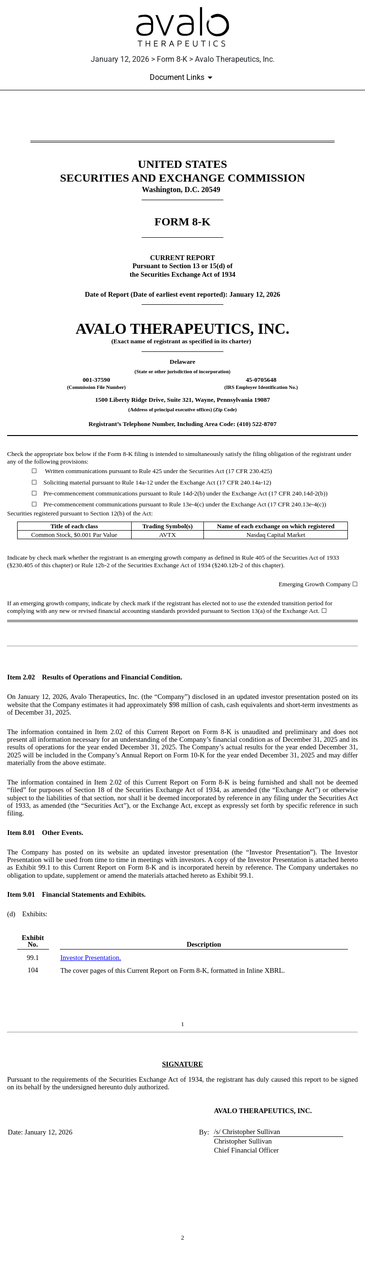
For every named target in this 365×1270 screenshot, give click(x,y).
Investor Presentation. (90, 957)
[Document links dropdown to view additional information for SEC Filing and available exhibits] (183, 77)
